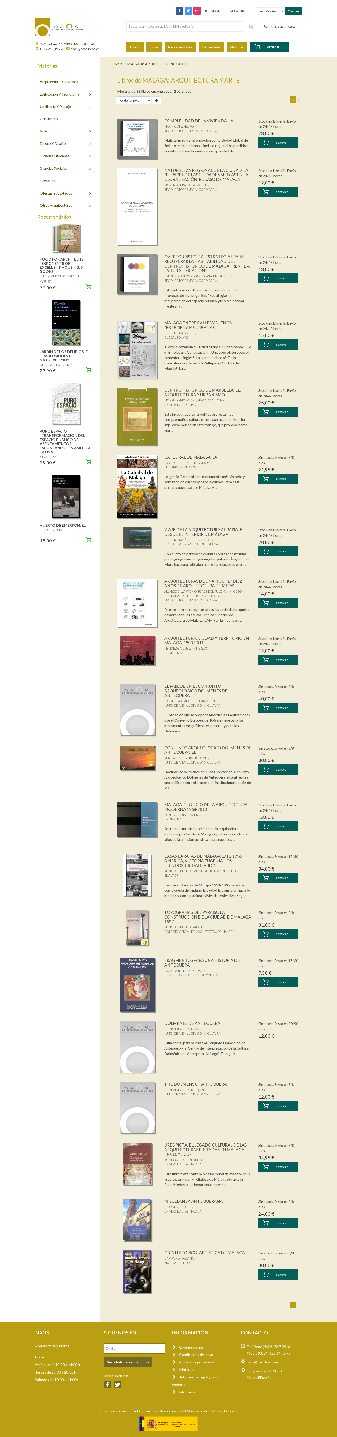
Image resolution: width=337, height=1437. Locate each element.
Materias (183, 1369)
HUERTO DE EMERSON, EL (63, 525)
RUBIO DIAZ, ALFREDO (220, 871)
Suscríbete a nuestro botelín (128, 1362)
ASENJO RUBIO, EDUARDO (183, 1160)
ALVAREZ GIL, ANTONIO (180, 591)
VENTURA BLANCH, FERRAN (201, 596)
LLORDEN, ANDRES (177, 1207)
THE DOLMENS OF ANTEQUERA (195, 1084)
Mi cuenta (183, 1392)
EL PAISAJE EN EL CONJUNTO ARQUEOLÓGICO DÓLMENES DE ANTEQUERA (196, 691)
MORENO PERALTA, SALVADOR (185, 185)
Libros (135, 47)
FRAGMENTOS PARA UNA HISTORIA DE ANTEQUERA (202, 962)
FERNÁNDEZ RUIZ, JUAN (181, 1029)
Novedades (211, 47)
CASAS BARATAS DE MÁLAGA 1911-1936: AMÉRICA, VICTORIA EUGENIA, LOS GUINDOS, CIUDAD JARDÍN (203, 860)
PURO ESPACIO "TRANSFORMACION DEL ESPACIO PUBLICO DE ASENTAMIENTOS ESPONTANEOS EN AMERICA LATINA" (65, 441)
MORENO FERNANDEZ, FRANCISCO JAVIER (194, 400)
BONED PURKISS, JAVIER (181, 815)
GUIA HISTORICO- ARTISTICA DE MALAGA (205, 1252)
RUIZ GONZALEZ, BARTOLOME (185, 758)
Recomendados (180, 47)
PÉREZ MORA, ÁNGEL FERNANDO (187, 540)
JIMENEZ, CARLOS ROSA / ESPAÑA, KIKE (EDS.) (196, 276)
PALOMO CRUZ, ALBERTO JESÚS (186, 463)
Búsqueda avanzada (279, 26)
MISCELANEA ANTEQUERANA (193, 1201)
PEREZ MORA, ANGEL (179, 333)
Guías (154, 47)
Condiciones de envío (192, 1354)
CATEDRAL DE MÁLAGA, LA (191, 456)
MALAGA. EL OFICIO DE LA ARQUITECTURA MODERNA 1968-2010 (207, 807)
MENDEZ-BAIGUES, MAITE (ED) (185, 648)
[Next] (299, 99)
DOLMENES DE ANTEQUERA (192, 1023)
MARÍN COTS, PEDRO (179, 126)
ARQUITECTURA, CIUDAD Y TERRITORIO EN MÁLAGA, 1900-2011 (207, 640)
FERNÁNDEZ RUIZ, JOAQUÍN (184, 1090)
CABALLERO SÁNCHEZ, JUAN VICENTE (191, 701)
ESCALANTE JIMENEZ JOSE (183, 971)
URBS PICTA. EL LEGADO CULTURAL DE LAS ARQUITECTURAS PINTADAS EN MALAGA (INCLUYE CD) (206, 1149)
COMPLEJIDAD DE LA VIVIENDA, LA (199, 120)
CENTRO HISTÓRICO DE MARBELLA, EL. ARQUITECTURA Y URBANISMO (203, 392)
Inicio (118, 64)
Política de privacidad (193, 1362)
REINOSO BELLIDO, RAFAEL (183, 871)
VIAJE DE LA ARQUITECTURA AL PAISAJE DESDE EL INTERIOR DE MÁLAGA (204, 532)
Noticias (237, 47)
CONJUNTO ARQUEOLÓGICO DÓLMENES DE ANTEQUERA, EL (205, 750)
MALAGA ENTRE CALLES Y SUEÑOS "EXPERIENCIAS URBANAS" (198, 325)
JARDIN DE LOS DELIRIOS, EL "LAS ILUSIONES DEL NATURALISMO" (65, 355)
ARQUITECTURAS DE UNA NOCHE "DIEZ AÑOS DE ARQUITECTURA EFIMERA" (203, 583)
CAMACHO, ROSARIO (179, 1258)
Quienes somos (188, 1347)
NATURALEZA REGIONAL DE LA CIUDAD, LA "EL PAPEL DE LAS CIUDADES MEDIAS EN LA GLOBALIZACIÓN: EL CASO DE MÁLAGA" (207, 175)
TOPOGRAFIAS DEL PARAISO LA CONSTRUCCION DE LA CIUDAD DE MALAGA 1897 (199, 917)
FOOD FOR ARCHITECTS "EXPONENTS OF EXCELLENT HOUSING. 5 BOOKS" (62, 265)
